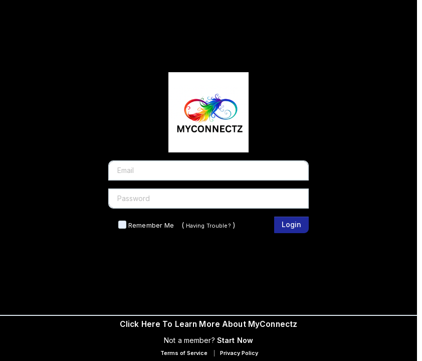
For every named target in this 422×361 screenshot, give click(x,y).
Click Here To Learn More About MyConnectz (208, 324)
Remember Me (151, 225)
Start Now (235, 340)
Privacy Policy (239, 352)
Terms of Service (183, 352)
